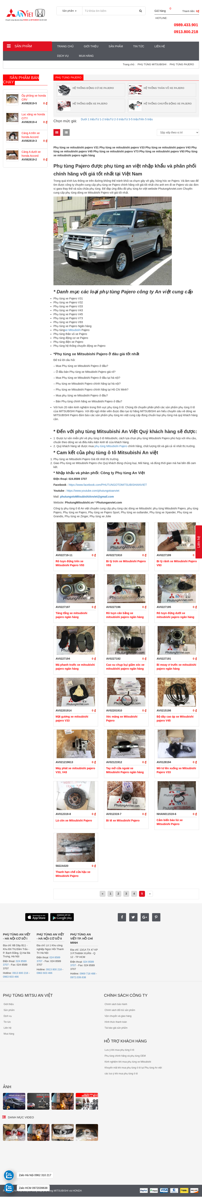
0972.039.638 (78, 977)
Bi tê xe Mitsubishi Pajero (123, 820)
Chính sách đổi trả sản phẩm (119, 1010)
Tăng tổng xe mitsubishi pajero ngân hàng (71, 615)
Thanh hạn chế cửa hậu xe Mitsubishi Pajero (73, 873)
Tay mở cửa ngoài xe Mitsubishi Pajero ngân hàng (125, 770)
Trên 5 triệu (146, 119)
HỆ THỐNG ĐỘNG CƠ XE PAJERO (93, 88)
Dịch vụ (63, 55)
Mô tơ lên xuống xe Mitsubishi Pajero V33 (176, 770)
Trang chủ (65, 46)
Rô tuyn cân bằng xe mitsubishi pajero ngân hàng (125, 615)
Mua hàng (8, 1033)
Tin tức (138, 46)
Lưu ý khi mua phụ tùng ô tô (119, 1050)
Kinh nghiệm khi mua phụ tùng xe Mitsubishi (127, 1061)
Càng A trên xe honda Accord (31, 135)
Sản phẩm (19, 46)
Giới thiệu (91, 46)
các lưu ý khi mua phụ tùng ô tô (121, 1073)
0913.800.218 (186, 32)
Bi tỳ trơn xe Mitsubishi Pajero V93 (126, 563)
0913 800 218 (20, 972)
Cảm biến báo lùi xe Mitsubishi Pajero (170, 822)
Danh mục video (21, 1117)
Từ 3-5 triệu (131, 119)
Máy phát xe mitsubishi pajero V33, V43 (75, 770)
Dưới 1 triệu (88, 119)
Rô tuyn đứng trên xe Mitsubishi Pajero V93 (70, 563)
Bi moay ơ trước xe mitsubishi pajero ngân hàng (176, 666)
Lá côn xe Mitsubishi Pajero (74, 820)
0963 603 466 (11, 976)
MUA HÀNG (86, 55)
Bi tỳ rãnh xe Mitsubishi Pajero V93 (177, 563)
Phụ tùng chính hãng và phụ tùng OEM (125, 1055)
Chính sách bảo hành (115, 1004)
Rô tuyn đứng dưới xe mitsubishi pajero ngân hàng (175, 615)
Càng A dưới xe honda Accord (31, 153)
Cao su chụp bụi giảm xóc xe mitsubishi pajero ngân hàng (125, 666)
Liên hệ (159, 46)
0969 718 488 (87, 973)
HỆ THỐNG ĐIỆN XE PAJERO (90, 103)
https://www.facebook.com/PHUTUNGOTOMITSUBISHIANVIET (107, 484)
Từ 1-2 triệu (102, 119)
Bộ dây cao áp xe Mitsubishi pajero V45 (175, 718)
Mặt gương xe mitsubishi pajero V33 (72, 718)
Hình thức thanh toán (115, 1022)
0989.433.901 (186, 25)
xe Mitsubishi (73, 330)
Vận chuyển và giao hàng (117, 1016)
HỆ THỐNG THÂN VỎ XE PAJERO (164, 88)
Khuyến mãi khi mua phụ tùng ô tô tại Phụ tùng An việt (133, 1067)
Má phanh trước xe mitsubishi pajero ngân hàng (75, 666)
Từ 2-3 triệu (117, 119)
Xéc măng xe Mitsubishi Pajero (121, 718)
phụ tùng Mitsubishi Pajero (110, 446)
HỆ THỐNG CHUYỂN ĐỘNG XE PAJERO (168, 103)
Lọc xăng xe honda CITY (33, 116)
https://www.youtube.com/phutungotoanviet (92, 490)
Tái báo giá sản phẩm (115, 1027)
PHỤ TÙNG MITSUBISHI (152, 64)
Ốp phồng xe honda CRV (34, 97)
